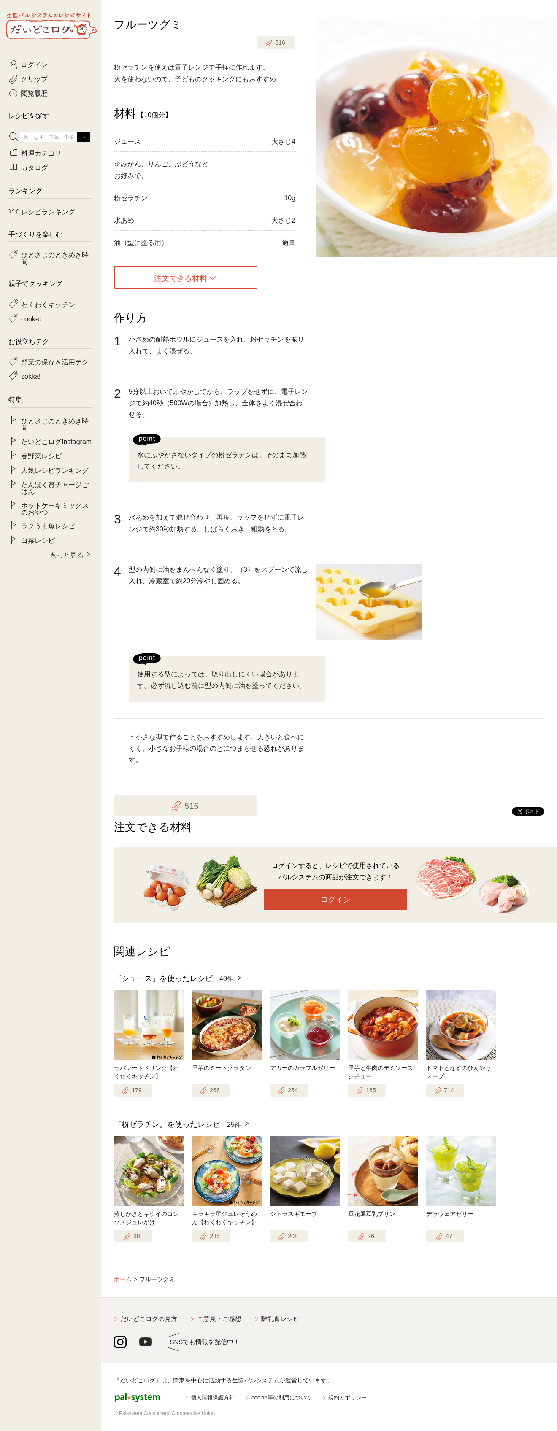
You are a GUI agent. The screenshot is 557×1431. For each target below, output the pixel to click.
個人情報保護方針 (213, 1397)
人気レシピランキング (55, 469)
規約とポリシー (347, 1397)
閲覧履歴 (34, 92)
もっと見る (67, 554)
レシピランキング (48, 211)
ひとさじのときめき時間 (55, 257)
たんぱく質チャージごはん (55, 487)
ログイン (335, 899)
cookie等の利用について (281, 1397)
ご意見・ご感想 (219, 1318)
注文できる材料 (180, 277)
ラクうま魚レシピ (48, 525)
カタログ (34, 167)
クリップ (34, 78)
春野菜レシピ (41, 455)
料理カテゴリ (41, 152)
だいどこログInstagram (56, 441)
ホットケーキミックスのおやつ (55, 508)
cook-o (31, 318)
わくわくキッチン (48, 304)
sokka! (31, 375)
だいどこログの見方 (148, 1318)
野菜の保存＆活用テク (55, 361)
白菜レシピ (38, 539)
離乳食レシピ (280, 1318)
